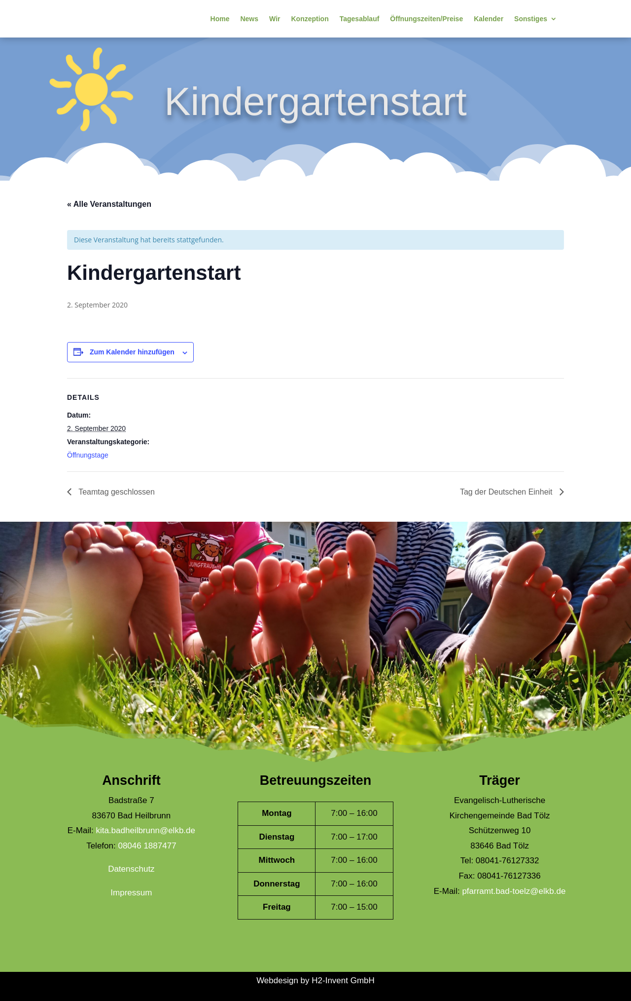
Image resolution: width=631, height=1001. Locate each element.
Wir (274, 19)
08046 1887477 (147, 845)
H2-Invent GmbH (343, 980)
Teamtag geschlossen (115, 492)
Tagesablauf (360, 19)
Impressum (131, 892)
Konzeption (309, 19)
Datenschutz (131, 869)
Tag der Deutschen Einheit (507, 492)
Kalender (488, 19)
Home (220, 19)
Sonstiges (530, 19)
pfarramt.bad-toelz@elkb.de (513, 891)
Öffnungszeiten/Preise (426, 19)
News (249, 19)
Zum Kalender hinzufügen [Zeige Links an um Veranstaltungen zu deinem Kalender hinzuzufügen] (132, 352)
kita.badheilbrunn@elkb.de (145, 830)
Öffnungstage (87, 455)
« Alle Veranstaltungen (109, 204)
